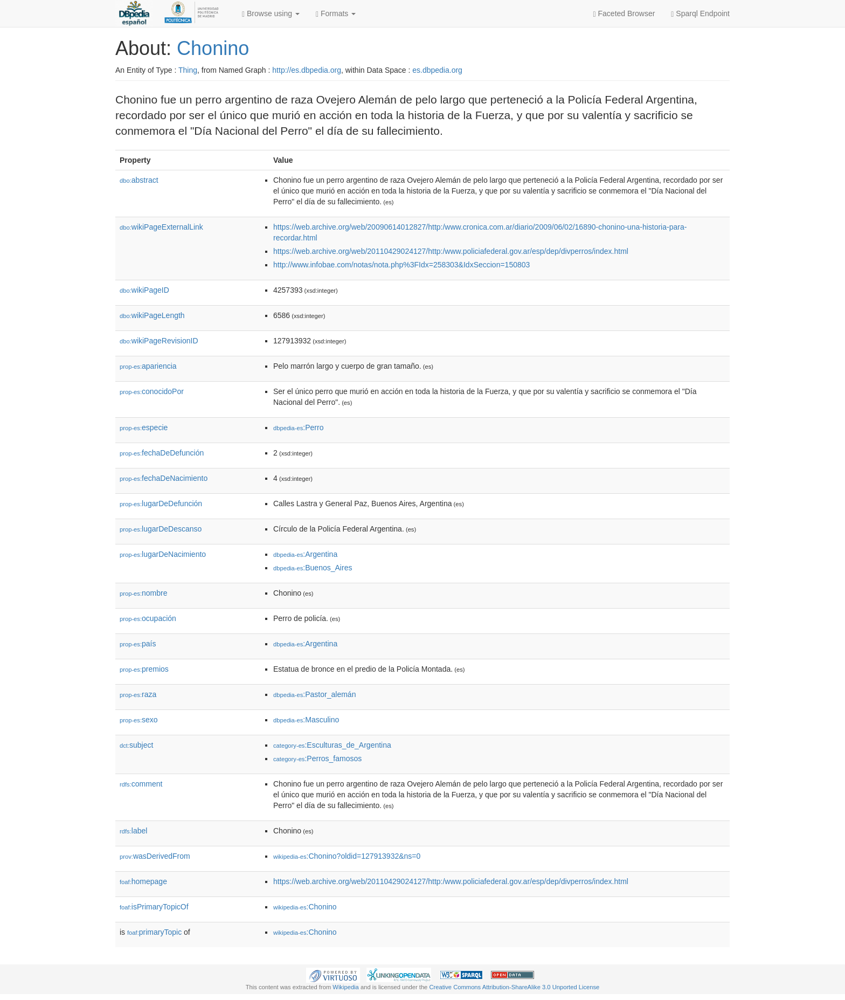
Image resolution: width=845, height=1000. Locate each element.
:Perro (298, 427)
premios (144, 669)
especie (144, 427)
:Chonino (305, 906)
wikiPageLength (152, 315)
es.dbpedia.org (437, 70)
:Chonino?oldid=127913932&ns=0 (346, 856)
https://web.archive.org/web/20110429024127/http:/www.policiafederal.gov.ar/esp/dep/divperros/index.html (450, 251)
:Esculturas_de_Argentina (332, 745)
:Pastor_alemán (314, 694)
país (138, 643)
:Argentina (305, 554)
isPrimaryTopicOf (154, 906)
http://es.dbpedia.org (306, 70)
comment (141, 784)
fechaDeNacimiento (163, 478)
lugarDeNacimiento (163, 554)
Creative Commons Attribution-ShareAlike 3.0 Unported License (514, 987)
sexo (139, 719)
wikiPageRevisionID (159, 340)
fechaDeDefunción (162, 453)
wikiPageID (144, 290)
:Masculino (306, 719)
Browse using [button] (271, 13)
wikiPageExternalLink (161, 227)
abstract (139, 180)
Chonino (213, 48)
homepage (143, 881)
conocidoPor (152, 391)
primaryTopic (154, 932)
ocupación (148, 618)
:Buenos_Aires (312, 567)
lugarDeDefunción (161, 503)
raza (138, 694)
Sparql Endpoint (700, 13)
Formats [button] (336, 13)
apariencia (148, 366)
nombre (144, 593)
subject (136, 745)
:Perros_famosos (317, 758)
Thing (187, 70)
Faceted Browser (624, 13)
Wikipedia (346, 987)
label (133, 830)
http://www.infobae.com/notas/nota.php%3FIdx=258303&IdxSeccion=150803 (401, 264)
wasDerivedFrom (155, 856)
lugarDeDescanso (161, 529)
